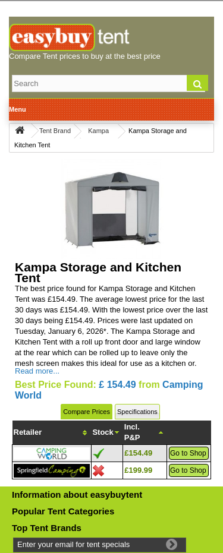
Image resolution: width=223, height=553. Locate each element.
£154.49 (138, 452)
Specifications (137, 411)
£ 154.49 (117, 385)
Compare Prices (86, 411)
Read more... (37, 370)
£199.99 (138, 470)
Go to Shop (188, 453)
